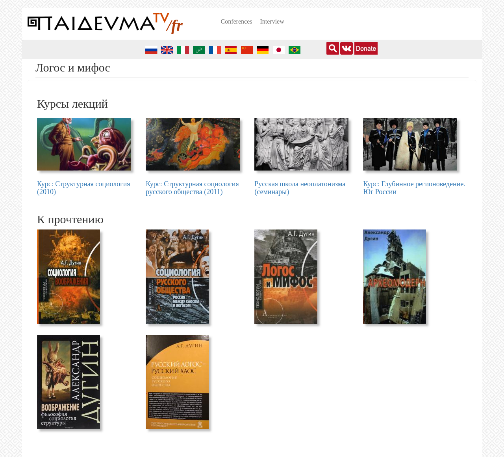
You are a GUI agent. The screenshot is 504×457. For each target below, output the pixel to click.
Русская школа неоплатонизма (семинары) (299, 188)
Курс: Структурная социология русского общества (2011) (192, 188)
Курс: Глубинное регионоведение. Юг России (414, 188)
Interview (272, 21)
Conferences (236, 21)
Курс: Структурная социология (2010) (83, 188)
